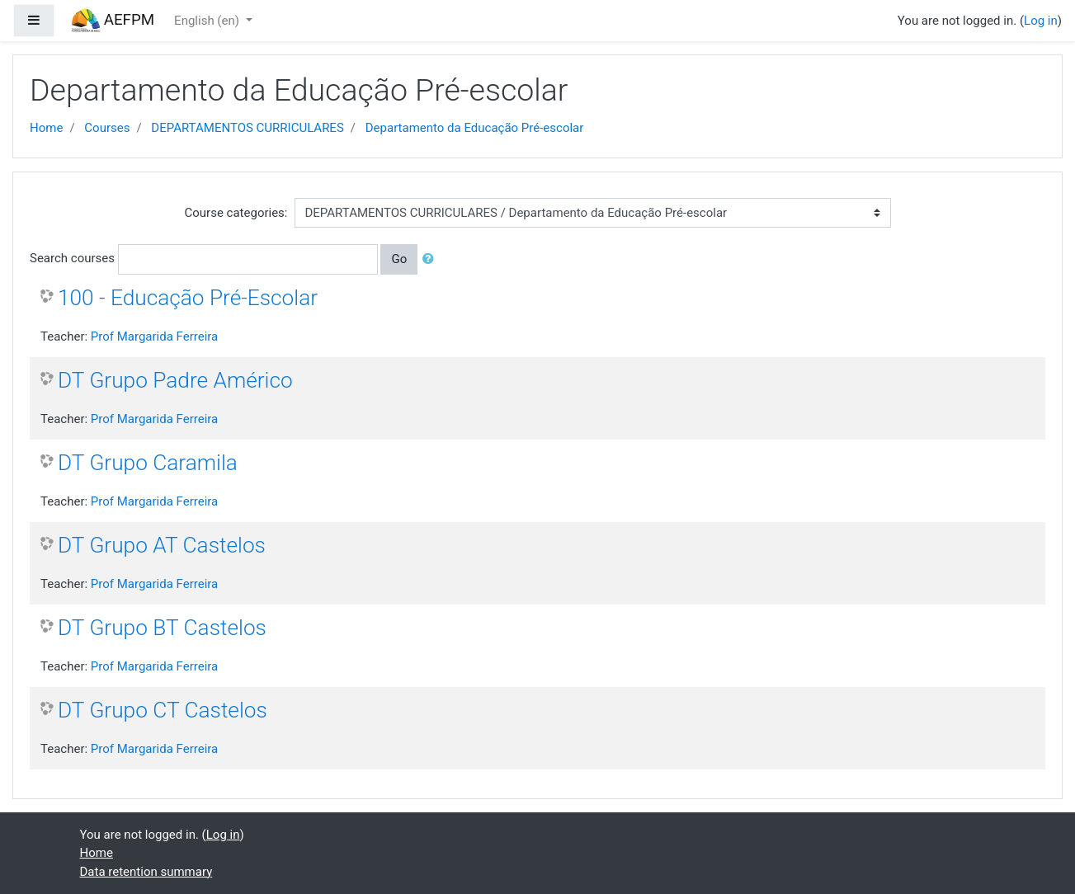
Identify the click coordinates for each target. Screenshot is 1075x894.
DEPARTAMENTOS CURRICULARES (247, 127)
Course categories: (236, 212)
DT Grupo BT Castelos (162, 627)
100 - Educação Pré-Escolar (188, 297)
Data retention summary (146, 871)
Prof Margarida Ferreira (154, 336)
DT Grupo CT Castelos (162, 710)
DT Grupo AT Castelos (162, 545)
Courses (107, 127)
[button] (431, 259)
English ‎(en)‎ (208, 20)
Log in (1041, 20)
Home (46, 127)
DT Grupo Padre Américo (175, 380)
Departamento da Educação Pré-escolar (474, 127)
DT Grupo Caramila (148, 462)
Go (399, 259)
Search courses (72, 258)
